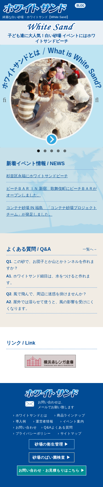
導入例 (21, 421)
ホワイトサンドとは (32, 415)
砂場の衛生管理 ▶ (51, 444)
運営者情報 (44, 421)
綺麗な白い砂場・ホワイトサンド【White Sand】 (35, 11)
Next (97, 99)
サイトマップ (71, 433)
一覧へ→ (90, 249)
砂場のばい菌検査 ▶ (51, 457)
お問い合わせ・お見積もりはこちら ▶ (52, 470)
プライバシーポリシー (33, 433)
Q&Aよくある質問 (58, 427)
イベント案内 (73, 421)
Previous (6, 99)
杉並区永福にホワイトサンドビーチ (37, 176)
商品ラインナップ (71, 415)
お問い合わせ (26, 427)
